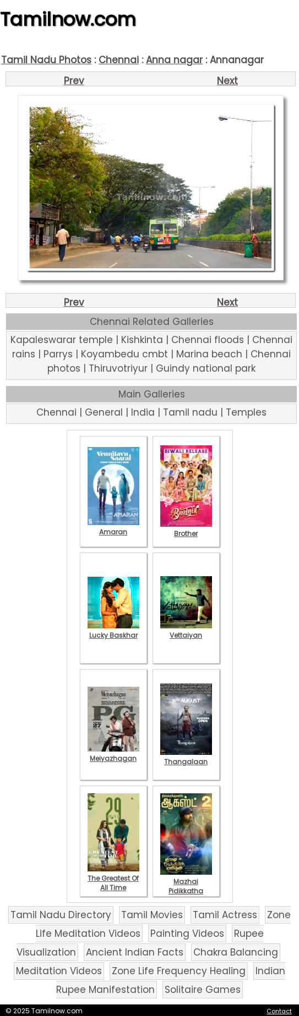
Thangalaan (186, 757)
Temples (246, 412)
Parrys (58, 354)
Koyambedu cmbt (124, 354)
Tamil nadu (190, 412)
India (143, 412)
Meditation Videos (59, 971)
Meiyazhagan (113, 753)
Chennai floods (207, 339)
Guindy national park (205, 368)
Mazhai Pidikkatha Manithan (186, 886)
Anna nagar (174, 60)
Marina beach (209, 354)
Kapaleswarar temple (61, 339)
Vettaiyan (186, 630)
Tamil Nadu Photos (46, 60)
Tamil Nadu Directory (60, 914)
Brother (186, 529)
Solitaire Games (203, 989)
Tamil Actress (225, 914)
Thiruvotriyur (118, 368)
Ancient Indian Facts (134, 952)
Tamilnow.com (68, 19)
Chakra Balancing (235, 952)
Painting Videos (187, 933)
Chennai (119, 60)
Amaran (113, 527)
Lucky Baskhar (113, 630)
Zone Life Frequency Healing (179, 971)
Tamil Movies (152, 914)
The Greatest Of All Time (113, 878)
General (104, 412)
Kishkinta (142, 339)
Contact (279, 1011)
